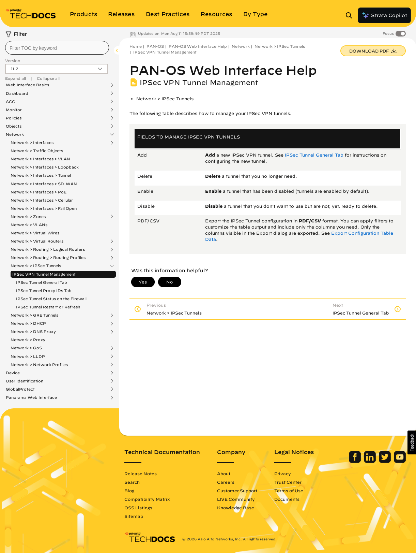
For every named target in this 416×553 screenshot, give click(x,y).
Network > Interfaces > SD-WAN (44, 183)
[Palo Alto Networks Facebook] (355, 461)
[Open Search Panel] (351, 15)
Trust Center (288, 482)
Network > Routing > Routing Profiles (48, 258)
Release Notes (140, 473)
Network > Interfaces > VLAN (40, 159)
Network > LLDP (28, 356)
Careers (225, 482)
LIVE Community (236, 499)
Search (132, 482)
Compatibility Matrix (147, 499)
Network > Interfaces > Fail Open (44, 208)
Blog (129, 490)
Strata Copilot (384, 15)
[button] (411, 442)
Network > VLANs (29, 224)
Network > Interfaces (32, 143)
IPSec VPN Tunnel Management (44, 274)
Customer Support (237, 490)
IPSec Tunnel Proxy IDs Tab (44, 290)
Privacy (282, 473)
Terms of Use (288, 490)
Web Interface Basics (27, 85)
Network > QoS (26, 348)
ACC (10, 102)
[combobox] (57, 48)
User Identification (24, 381)
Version (12, 60)
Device (13, 373)
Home (135, 46)
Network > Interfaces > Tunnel (41, 175)
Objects (13, 126)
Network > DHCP (28, 323)
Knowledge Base (235, 507)
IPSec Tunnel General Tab (41, 282)
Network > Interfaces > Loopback (45, 167)
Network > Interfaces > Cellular (42, 200)
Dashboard (17, 93)
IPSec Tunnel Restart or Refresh (48, 307)
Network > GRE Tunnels (34, 315)
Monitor (14, 110)
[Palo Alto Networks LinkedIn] (370, 461)
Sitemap (133, 516)
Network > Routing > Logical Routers (48, 249)
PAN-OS (155, 46)
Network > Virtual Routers (37, 241)
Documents (286, 499)
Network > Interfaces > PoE (38, 192)
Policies (13, 118)
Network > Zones (28, 217)
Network (15, 134)
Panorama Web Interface (31, 397)
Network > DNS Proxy (33, 332)
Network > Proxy (28, 339)
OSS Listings (138, 507)
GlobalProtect (20, 389)
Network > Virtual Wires (35, 233)
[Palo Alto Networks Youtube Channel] (400, 461)
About (223, 473)
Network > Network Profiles (39, 365)
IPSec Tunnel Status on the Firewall (51, 298)
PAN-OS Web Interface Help (198, 46)
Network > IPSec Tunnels (36, 266)
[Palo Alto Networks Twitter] (385, 461)
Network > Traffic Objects (37, 150)
